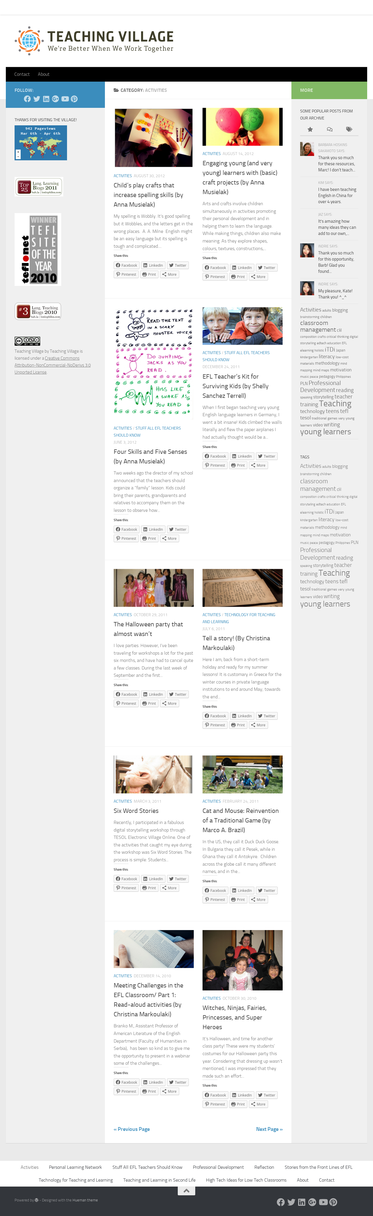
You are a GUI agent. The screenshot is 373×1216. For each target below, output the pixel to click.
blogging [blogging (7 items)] (340, 310)
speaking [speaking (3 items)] (306, 397)
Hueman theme (85, 1200)
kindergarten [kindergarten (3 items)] (309, 357)
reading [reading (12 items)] (345, 390)
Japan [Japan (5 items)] (340, 350)
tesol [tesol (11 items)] (305, 417)
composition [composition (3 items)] (308, 337)
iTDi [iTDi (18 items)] (330, 349)
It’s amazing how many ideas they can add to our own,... (337, 227)
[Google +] (55, 98)
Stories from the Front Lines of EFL (319, 1167)
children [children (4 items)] (326, 317)
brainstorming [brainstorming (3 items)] (309, 317)
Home (16, 7)
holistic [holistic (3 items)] (319, 350)
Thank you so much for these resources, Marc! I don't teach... (336, 164)
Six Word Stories (136, 811)
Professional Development (218, 1167)
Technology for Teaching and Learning (76, 1180)
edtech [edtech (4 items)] (321, 343)
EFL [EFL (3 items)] (344, 343)
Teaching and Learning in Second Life (159, 1180)
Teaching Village (29, 351)
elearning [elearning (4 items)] (307, 350)
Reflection (264, 1167)
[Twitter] (36, 98)
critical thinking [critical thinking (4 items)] (338, 337)
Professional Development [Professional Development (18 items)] (320, 386)
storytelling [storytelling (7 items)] (323, 397)
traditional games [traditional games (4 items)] (324, 418)
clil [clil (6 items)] (339, 330)
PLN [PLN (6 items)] (304, 383)
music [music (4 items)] (304, 377)
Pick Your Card (67, 7)
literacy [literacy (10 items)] (327, 356)
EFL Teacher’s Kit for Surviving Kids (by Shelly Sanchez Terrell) (236, 386)
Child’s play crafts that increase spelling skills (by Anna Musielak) (148, 195)
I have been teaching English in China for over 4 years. (337, 195)
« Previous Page (132, 1129)
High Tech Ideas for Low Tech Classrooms (246, 1180)
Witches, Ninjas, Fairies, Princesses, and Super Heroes (235, 1017)
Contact (37, 7)
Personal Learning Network (75, 1167)
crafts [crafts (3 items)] (322, 337)
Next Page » (269, 1129)
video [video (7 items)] (318, 425)
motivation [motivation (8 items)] (341, 369)
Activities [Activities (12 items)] (310, 310)
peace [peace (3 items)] (314, 377)
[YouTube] (64, 98)
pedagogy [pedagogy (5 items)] (327, 376)
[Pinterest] (74, 98)
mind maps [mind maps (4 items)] (321, 370)
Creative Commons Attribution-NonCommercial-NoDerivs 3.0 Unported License (53, 365)
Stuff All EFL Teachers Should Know (147, 1167)
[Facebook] (27, 98)
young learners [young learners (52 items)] (325, 431)
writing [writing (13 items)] (332, 424)
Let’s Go (117, 7)
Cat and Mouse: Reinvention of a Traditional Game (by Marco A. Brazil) (241, 820)
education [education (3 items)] (334, 343)
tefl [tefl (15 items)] (344, 410)
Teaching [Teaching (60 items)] (335, 403)
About (95, 7)
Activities (123, 175)
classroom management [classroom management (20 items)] (318, 326)
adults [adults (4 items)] (326, 310)
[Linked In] (46, 98)
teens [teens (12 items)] (332, 411)
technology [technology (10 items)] (312, 411)
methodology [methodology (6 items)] (327, 363)
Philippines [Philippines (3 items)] (343, 377)
